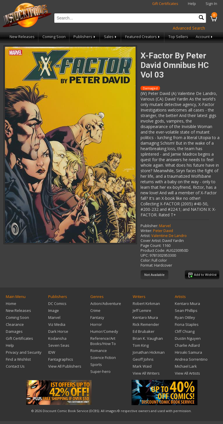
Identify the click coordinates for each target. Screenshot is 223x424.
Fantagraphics (60, 359)
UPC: (145, 255)
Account (204, 36)
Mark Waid (142, 366)
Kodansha (57, 338)
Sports (96, 364)
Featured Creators (143, 36)
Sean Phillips (186, 310)
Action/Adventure (105, 303)
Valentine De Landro (169, 235)
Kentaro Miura (145, 317)
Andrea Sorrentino (191, 359)
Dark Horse (58, 331)
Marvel (165, 225)
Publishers (84, 36)
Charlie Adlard (187, 345)
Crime (95, 310)
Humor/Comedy (104, 331)
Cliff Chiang (185, 331)
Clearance (15, 324)
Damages (14, 331)
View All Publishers (64, 366)
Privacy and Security (24, 352)
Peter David (163, 230)
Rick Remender (146, 324)
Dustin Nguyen (188, 338)
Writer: (146, 230)
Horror (96, 324)
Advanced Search (189, 28)
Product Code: (153, 250)
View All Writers (146, 373)
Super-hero (100, 371)
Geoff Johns (143, 359)
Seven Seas (58, 345)
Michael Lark (186, 366)
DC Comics (57, 303)
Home (11, 303)
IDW (51, 352)
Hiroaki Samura (188, 352)
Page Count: (151, 245)
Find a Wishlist (18, 359)
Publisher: (149, 225)
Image (53, 310)
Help (192, 3)
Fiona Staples (187, 324)
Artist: (145, 235)
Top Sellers (178, 36)
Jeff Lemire (142, 310)
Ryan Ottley (185, 317)
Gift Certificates (165, 3)
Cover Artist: (151, 240)
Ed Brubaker (143, 331)
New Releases (22, 36)
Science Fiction (103, 357)
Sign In (211, 3)
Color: (146, 260)
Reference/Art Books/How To (103, 341)
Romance (98, 350)
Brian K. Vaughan (148, 338)
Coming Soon (54, 36)
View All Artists (187, 373)
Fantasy (97, 317)
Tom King (141, 345)
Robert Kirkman (146, 303)
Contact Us (15, 366)
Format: (147, 265)
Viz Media (56, 324)
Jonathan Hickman (149, 352)
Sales (110, 36)
